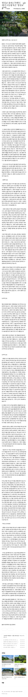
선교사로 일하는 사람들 (8, 647)
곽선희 (8, 8)
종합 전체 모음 (15, 635)
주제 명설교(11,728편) (19, 8)
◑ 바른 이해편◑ (7, 635)
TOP (25, 692)
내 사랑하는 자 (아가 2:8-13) (9, 640)
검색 (22, 3)
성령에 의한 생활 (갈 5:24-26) (10, 641)
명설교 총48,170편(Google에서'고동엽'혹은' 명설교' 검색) (14, 3)
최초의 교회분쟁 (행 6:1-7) (9, 645)
